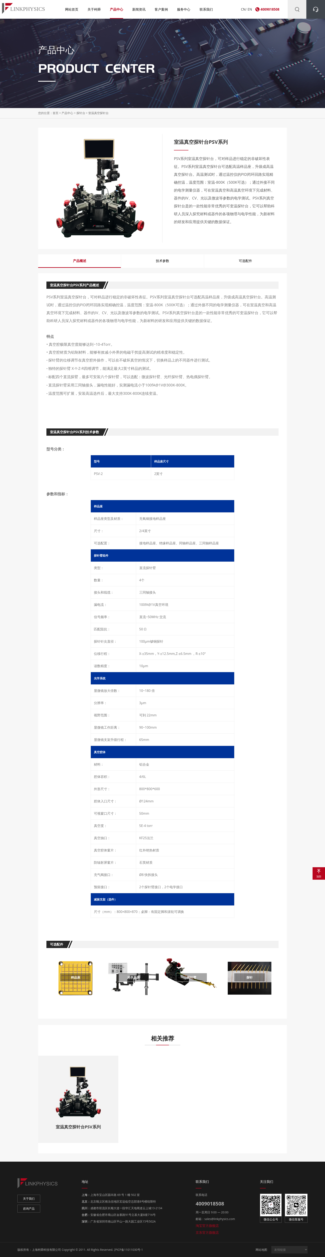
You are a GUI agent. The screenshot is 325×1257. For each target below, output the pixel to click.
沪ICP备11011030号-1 (128, 1250)
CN (243, 9)
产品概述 (79, 260)
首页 (55, 113)
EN (250, 9)
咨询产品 (29, 1208)
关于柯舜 (94, 9)
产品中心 (116, 9)
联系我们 (206, 9)
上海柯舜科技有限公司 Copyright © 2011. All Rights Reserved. (72, 1250)
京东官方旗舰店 (207, 1232)
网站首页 (71, 9)
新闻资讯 (139, 9)
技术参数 (162, 260)
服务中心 (183, 9)
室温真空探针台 (98, 113)
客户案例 (161, 9)
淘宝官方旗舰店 (207, 1225)
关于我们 (29, 1198)
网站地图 (261, 1250)
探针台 (80, 113)
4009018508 (270, 9)
